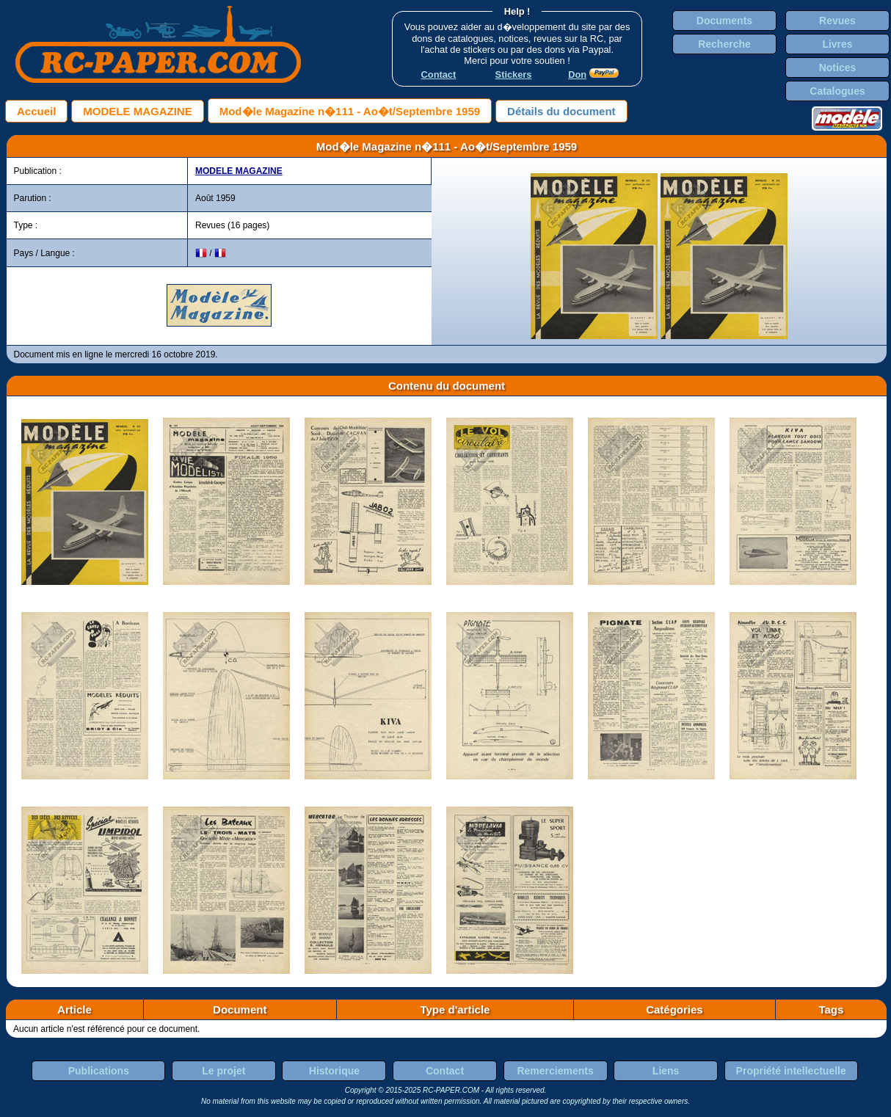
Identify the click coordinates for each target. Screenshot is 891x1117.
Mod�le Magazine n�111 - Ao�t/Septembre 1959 (349, 111)
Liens (666, 1071)
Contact (445, 1071)
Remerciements (555, 1071)
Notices (838, 67)
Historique (334, 1071)
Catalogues (837, 91)
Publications (98, 1071)
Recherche (724, 44)
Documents (724, 20)
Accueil (36, 111)
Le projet (223, 1071)
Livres (837, 44)
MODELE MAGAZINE (137, 111)
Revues (837, 20)
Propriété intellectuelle (791, 1071)
